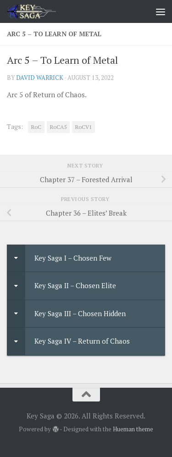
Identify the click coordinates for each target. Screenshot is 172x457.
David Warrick (39, 77)
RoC (36, 126)
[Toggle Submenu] (16, 258)
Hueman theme (133, 429)
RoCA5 (58, 126)
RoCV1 (83, 126)
